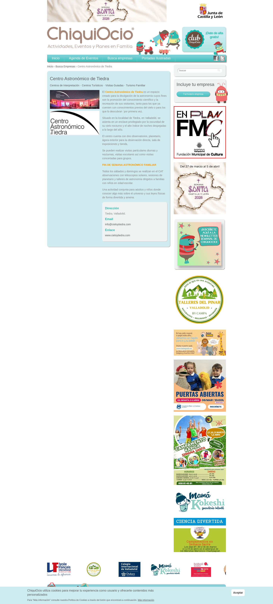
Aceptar (238, 593)
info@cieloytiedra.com (118, 224)
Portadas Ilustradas (156, 58)
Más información (146, 601)
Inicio (50, 66)
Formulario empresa (193, 94)
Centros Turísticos (92, 85)
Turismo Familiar (135, 85)
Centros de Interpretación (64, 85)
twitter (222, 58)
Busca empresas (119, 58)
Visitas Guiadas (114, 85)
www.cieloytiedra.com (117, 235)
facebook (216, 58)
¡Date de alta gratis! (214, 35)
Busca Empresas (65, 66)
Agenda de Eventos (83, 58)
